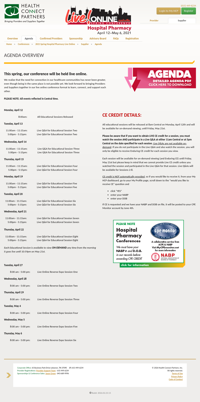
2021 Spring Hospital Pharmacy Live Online (55, 44)
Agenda (29, 38)
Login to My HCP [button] (168, 11)
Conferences (23, 44)
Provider (154, 20)
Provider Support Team (46, 370)
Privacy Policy (177, 376)
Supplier (182, 20)
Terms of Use (177, 373)
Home (9, 44)
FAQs (116, 38)
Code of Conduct (176, 379)
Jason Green (50, 373)
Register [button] (188, 11)
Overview (12, 38)
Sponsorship (76, 38)
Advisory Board (98, 38)
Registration (132, 38)
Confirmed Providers (51, 38)
